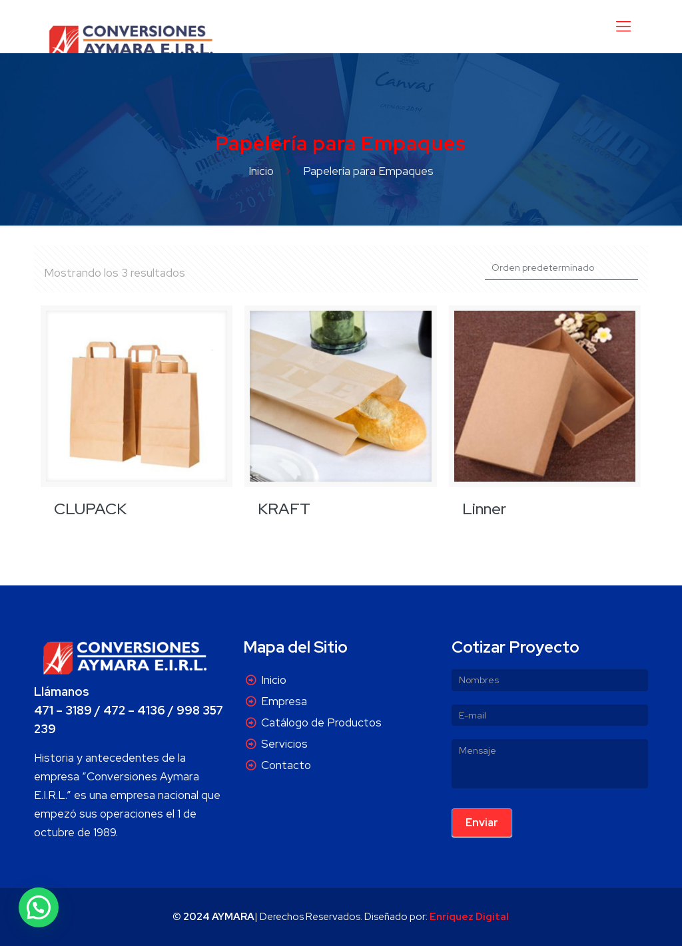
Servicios (284, 743)
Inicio (261, 171)
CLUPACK (90, 508)
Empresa (284, 701)
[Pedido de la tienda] (561, 267)
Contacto (286, 765)
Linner (484, 508)
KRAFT (284, 508)
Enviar (482, 823)
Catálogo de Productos (321, 722)
